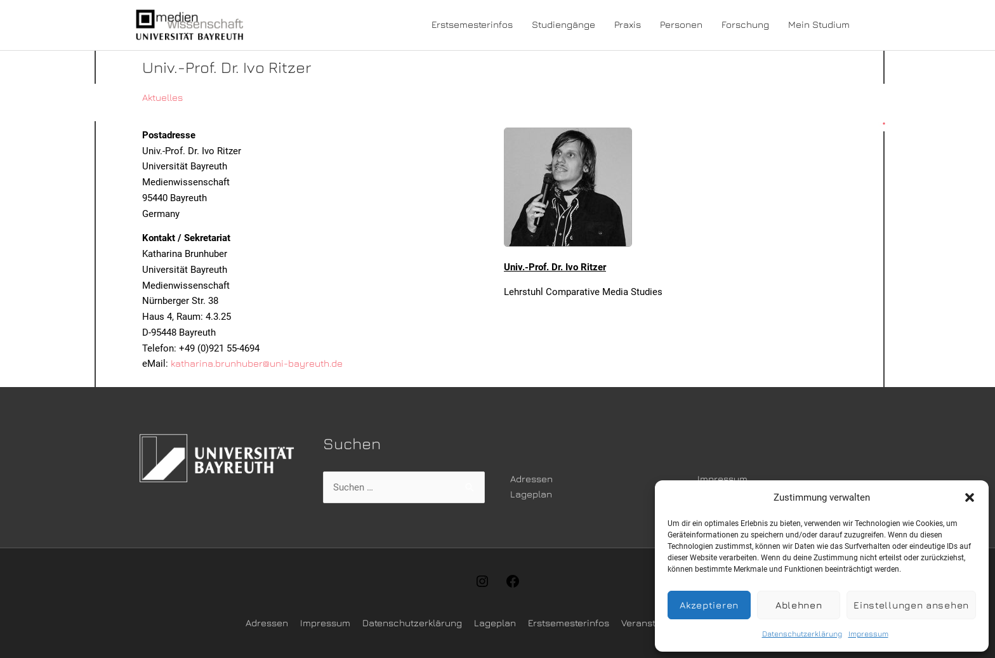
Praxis (627, 24)
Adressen (531, 478)
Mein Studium (819, 24)
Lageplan (531, 494)
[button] (969, 497)
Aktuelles (162, 97)
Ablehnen (798, 605)
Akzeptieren (709, 605)
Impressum (868, 633)
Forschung (745, 24)
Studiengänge (563, 24)
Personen (681, 24)
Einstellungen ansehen (911, 605)
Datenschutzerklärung (802, 633)
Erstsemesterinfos (472, 24)
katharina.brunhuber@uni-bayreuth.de (257, 363)
